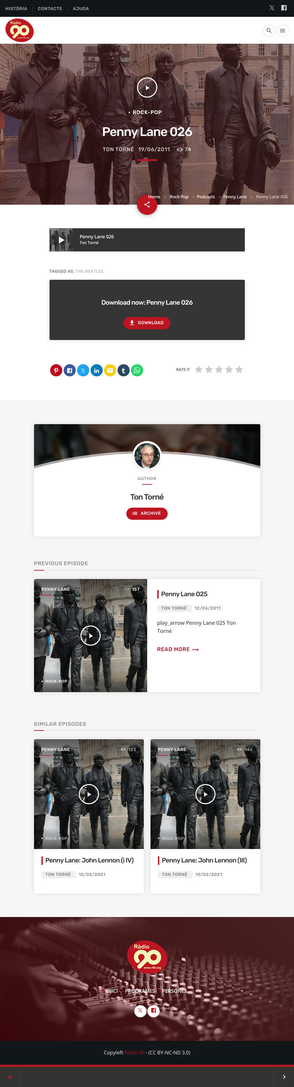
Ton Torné (118, 149)
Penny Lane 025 (184, 594)
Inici (112, 991)
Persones (174, 991)
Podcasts (206, 197)
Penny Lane (235, 197)
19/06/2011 (154, 149)
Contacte (50, 8)
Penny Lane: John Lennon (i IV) (89, 860)
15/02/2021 (92, 874)
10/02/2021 (208, 874)
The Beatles (89, 271)
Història (16, 8)
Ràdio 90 (134, 1052)
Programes (140, 991)
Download (146, 323)
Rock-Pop (179, 197)
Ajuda (81, 8)
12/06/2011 (208, 608)
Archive (146, 513)
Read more (178, 649)
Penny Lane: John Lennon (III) (204, 860)
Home (154, 197)
